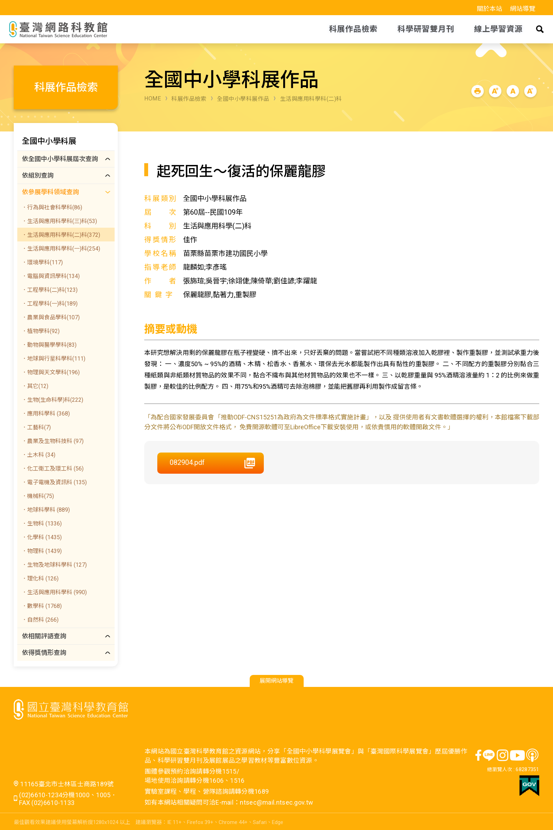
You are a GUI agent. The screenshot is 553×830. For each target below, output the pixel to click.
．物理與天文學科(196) (51, 372)
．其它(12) (35, 386)
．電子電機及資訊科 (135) (54, 482)
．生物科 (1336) (42, 523)
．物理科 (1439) (42, 551)
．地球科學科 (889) (46, 509)
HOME (152, 98)
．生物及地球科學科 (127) (54, 564)
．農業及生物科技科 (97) (53, 441)
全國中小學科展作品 (243, 99)
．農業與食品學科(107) (51, 317)
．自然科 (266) (40, 619)
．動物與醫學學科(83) (49, 345)
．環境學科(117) (42, 262)
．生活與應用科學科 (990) (54, 592)
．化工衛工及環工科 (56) (53, 468)
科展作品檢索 (188, 99)
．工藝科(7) (36, 427)
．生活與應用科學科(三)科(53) (59, 221)
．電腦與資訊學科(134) (51, 276)
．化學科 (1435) (42, 537)
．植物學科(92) (41, 331)
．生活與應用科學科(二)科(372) (61, 235)
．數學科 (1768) (42, 606)
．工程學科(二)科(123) (50, 290)
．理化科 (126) (40, 578)
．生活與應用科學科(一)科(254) (61, 248)
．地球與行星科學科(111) (53, 358)
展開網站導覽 (276, 680)
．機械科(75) (38, 496)
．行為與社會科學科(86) (52, 207)
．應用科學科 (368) (46, 413)
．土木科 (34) (38, 454)
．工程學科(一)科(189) (50, 303)
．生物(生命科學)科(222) (52, 399)
